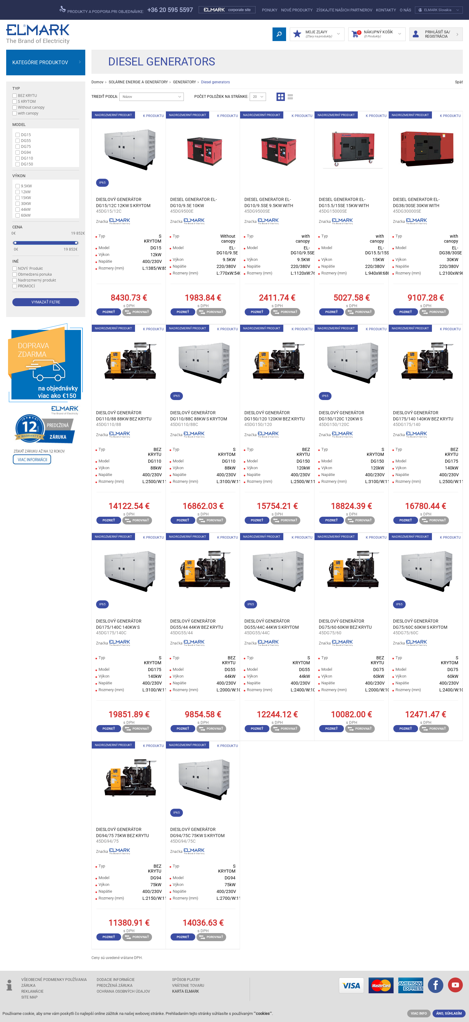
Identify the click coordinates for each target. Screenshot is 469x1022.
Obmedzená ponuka (35, 274)
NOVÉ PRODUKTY (297, 10)
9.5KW (26, 185)
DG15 (26, 134)
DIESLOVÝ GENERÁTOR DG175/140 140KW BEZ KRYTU (423, 415)
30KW (26, 203)
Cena (17, 227)
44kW (26, 209)
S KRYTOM (27, 101)
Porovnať (137, 312)
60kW (26, 215)
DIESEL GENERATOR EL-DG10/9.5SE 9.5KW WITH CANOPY (268, 203)
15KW (26, 197)
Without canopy (31, 107)
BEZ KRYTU (27, 95)
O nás (405, 10)
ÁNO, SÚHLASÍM (449, 1014)
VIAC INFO (419, 1014)
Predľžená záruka (115, 985)
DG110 (27, 158)
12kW (26, 191)
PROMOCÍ (26, 285)
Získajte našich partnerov (344, 10)
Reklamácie (32, 991)
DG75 (26, 146)
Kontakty (386, 10)
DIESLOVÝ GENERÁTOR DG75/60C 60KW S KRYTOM (420, 624)
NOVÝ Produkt (30, 268)
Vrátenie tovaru (188, 985)
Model (19, 124)
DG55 (26, 140)
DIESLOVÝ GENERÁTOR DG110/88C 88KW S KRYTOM (198, 415)
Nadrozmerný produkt (37, 279)
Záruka (28, 985)
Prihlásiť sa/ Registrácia (435, 34)
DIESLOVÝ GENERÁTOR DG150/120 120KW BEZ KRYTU (274, 415)
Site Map (29, 997)
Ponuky (269, 10)
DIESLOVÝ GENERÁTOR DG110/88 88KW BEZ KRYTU (123, 415)
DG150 (27, 163)
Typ (16, 88)
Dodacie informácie (116, 980)
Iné (15, 261)
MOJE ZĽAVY (316, 34)
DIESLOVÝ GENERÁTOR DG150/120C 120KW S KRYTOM (341, 416)
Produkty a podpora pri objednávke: (102, 10)
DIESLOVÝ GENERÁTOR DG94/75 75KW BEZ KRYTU (122, 832)
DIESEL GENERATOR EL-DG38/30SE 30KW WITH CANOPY (416, 203)
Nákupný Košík (376, 34)
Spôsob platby (186, 980)
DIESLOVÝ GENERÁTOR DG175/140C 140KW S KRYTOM (119, 624)
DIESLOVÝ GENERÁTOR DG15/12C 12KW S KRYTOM (123, 202)
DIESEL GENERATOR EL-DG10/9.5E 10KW (193, 202)
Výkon (18, 175)
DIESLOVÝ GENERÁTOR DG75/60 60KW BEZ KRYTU (345, 624)
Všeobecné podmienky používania (54, 980)
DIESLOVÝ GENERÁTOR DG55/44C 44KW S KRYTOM (271, 624)
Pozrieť (109, 312)
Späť (459, 82)
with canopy (28, 113)
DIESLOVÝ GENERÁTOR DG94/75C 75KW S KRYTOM (197, 832)
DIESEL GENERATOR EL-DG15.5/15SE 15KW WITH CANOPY (344, 203)
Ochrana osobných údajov (123, 991)
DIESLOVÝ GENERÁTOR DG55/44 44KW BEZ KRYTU (196, 624)
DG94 (26, 152)
